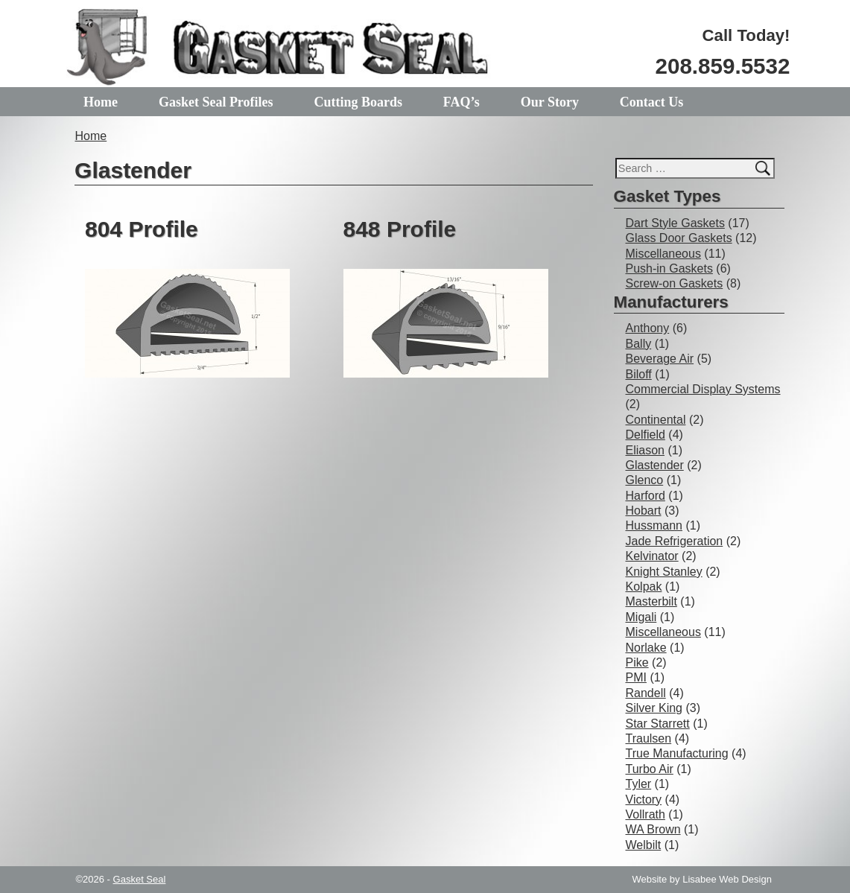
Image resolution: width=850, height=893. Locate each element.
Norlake (646, 647)
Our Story (550, 102)
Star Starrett (658, 723)
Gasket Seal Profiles (216, 102)
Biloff (639, 374)
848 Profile (400, 229)
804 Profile (141, 229)
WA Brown (653, 829)
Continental (656, 419)
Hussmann (654, 525)
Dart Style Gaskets (675, 223)
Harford (645, 495)
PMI (636, 677)
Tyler (639, 784)
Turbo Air (649, 769)
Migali (641, 617)
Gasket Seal (139, 879)
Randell (646, 693)
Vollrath (645, 814)
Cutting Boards (358, 102)
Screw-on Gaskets (674, 283)
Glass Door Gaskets (679, 238)
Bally (639, 343)
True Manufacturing (677, 753)
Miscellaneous (663, 253)
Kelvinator (652, 556)
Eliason (645, 450)
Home (100, 102)
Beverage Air (660, 358)
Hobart (644, 510)
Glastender (655, 465)
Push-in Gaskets (669, 268)
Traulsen (649, 738)
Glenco (645, 480)
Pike (637, 662)
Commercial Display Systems (703, 389)
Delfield (645, 434)
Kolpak (644, 586)
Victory (644, 799)
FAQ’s (461, 102)
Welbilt (644, 845)
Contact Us (652, 102)
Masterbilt (651, 601)
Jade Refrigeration (674, 541)
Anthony (648, 328)
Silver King (654, 708)
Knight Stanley (664, 571)
